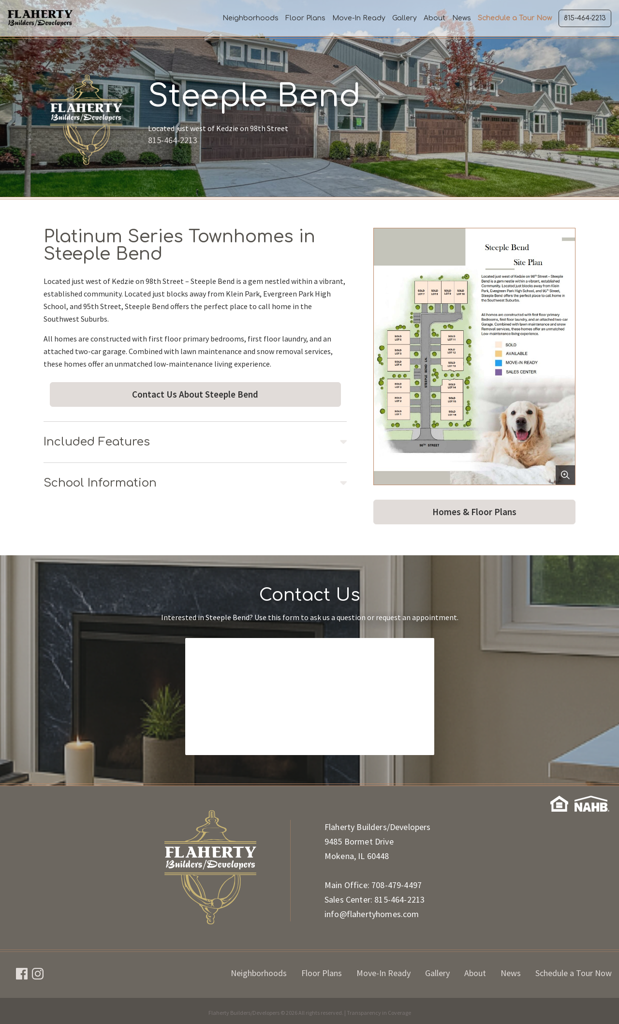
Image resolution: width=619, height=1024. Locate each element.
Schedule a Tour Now (515, 18)
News (461, 18)
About (434, 18)
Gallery (404, 18)
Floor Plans (305, 18)
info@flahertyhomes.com (371, 914)
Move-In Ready (358, 18)
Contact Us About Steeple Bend (195, 394)
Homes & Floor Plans (474, 512)
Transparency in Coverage (379, 1012)
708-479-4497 (396, 884)
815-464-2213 (585, 18)
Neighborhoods (250, 18)
